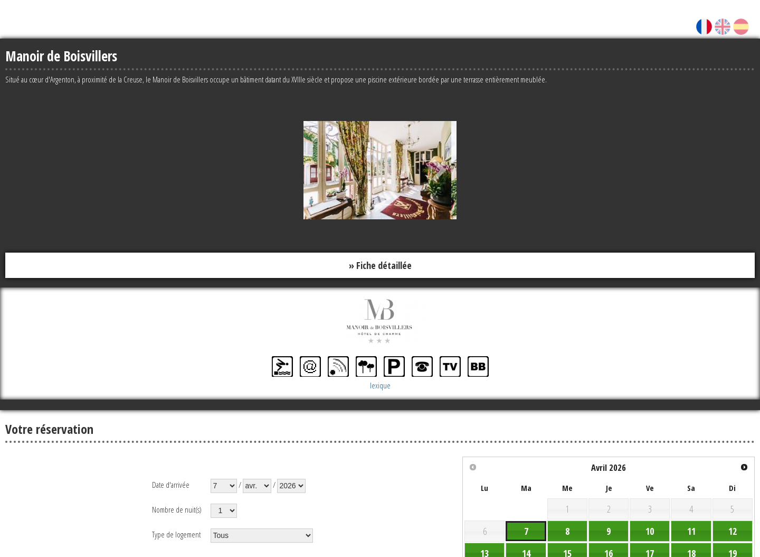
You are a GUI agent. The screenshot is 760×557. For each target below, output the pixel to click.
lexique (380, 385)
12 (732, 531)
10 (649, 531)
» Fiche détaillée (380, 265)
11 (691, 531)
